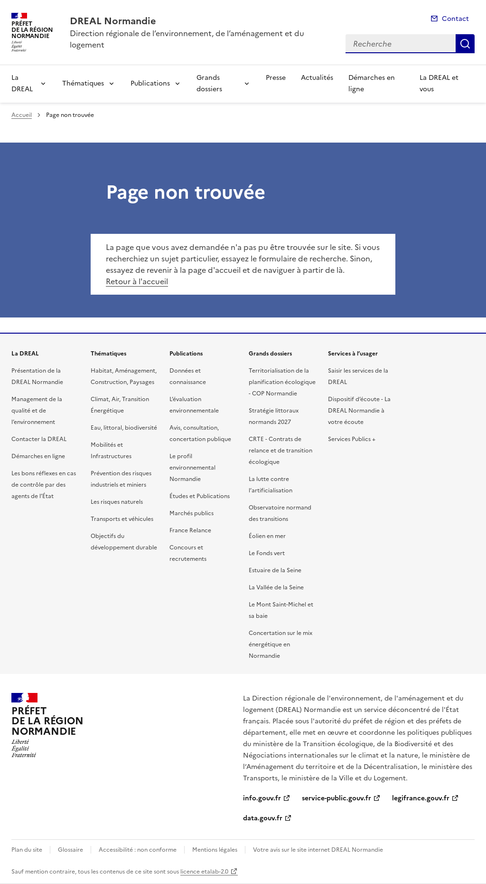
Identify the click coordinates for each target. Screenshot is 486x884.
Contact (455, 19)
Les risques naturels (117, 502)
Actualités (317, 78)
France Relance (190, 530)
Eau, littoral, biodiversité (124, 427)
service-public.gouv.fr (336, 798)
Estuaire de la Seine (275, 570)
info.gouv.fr (262, 798)
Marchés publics (191, 513)
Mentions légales (214, 850)
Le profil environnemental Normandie (192, 467)
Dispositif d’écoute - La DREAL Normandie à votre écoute (359, 410)
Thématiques (83, 83)
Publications (150, 83)
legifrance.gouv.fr (420, 798)
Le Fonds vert (267, 553)
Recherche (465, 43)
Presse (276, 78)
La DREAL (22, 83)
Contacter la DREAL (38, 439)
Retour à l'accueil (137, 281)
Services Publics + (351, 439)
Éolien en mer (267, 536)
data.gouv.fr (262, 818)
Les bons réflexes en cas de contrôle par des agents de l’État (43, 484)
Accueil (21, 115)
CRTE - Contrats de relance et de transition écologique (280, 450)
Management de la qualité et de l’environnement (36, 410)
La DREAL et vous (439, 83)
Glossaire (70, 850)
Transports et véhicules (122, 519)
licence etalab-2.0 (204, 871)
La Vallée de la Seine (276, 587)
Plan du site (26, 850)
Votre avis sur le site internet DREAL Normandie (318, 850)
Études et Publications (199, 496)
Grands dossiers (209, 83)
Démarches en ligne (371, 83)
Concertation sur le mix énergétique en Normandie (280, 644)
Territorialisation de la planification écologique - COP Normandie (282, 382)
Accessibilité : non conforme (138, 850)
